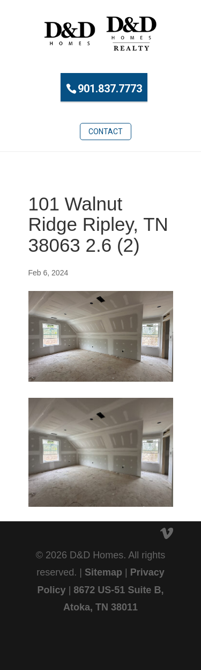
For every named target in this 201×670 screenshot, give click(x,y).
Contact (105, 131)
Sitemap (103, 572)
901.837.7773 (110, 88)
